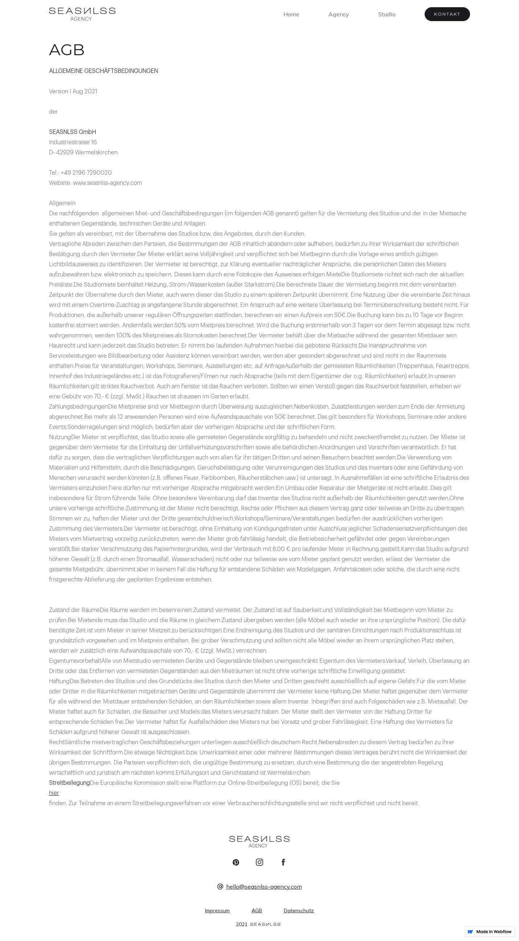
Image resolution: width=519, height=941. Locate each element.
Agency (338, 14)
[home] (82, 14)
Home (291, 14)
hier (54, 793)
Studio (387, 14)
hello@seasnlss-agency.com (264, 886)
